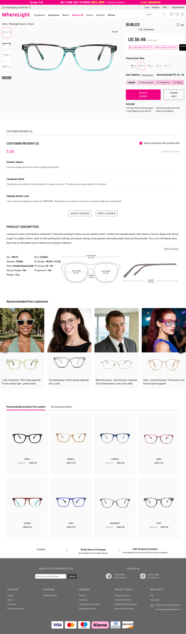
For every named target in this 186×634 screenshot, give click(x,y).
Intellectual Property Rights (126, 603)
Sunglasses (53, 15)
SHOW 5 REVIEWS (79, 213)
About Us (82, 594)
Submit (72, 575)
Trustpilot (41, 548)
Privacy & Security (122, 594)
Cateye (10, 594)
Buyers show (178, 7)
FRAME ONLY (174, 94)
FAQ (152, 594)
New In (10, 599)
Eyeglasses (39, 15)
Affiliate (111, 15)
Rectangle (13, 23)
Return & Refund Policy (124, 608)
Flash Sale (11, 603)
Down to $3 (77, 15)
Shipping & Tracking (87, 608)
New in (65, 15)
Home (4, 23)
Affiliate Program (50, 594)
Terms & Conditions (123, 599)
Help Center (155, 599)
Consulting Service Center (89, 603)
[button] (7, 77)
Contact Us (83, 599)
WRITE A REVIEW (107, 213)
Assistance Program (15, 608)
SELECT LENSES (143, 94)
